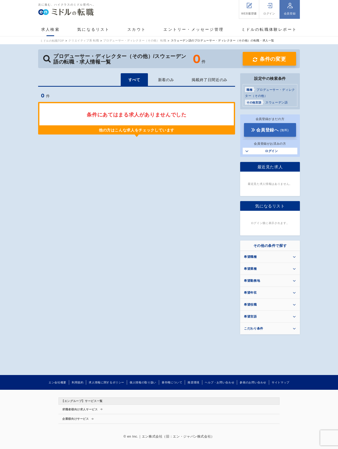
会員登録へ (272, 130)
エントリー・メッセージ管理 (193, 29)
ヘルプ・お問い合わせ (219, 382)
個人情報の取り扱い (143, 382)
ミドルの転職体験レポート (269, 29)
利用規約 (78, 382)
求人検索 (50, 29)
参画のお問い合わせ (253, 382)
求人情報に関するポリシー (106, 382)
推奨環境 (193, 382)
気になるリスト (93, 29)
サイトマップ (280, 382)
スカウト (136, 29)
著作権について (172, 382)
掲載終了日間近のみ (209, 80)
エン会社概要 (57, 382)
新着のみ (166, 80)
